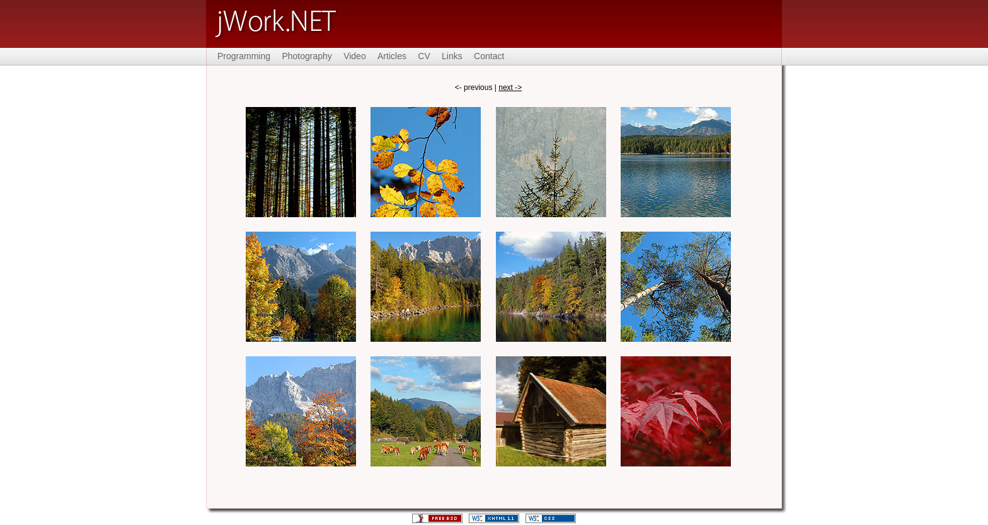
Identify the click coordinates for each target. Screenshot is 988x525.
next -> (510, 87)
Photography (306, 56)
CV (424, 56)
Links (452, 56)
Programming (243, 56)
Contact (489, 56)
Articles (391, 56)
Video (354, 56)
